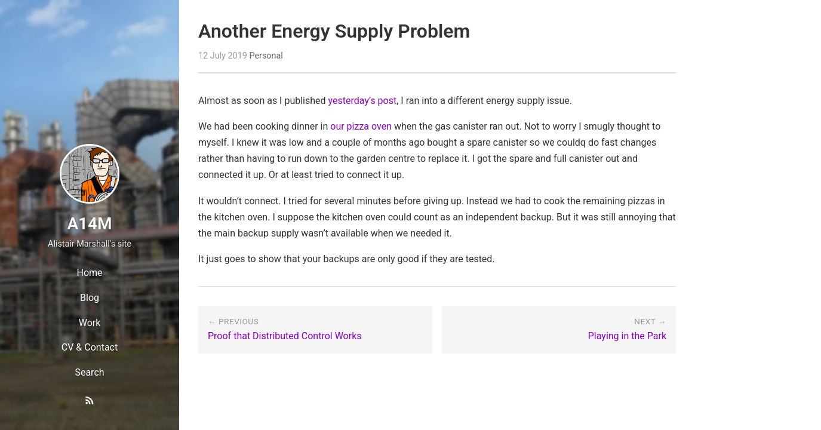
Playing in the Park (627, 336)
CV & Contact (90, 347)
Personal (265, 56)
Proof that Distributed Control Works (285, 336)
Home (89, 272)
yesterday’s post (362, 100)
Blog (89, 297)
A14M (89, 224)
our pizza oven (361, 126)
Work (90, 322)
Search (89, 372)
